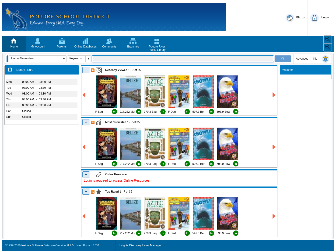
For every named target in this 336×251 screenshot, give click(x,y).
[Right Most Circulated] (274, 147)
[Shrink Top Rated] (86, 191)
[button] (7, 58)
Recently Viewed (116, 70)
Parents (61, 46)
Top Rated (112, 191)
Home (14, 46)
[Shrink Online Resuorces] (86, 174)
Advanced (302, 58)
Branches (133, 46)
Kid (315, 58)
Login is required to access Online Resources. (117, 180)
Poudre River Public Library (157, 48)
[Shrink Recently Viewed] (86, 70)
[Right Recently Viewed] (274, 95)
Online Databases (85, 46)
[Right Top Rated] (274, 216)
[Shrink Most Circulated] (86, 122)
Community (109, 46)
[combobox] (35, 58)
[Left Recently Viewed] (84, 95)
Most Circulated (115, 122)
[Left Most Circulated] (84, 147)
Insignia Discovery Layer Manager (140, 245)
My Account (38, 46)
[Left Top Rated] (84, 216)
